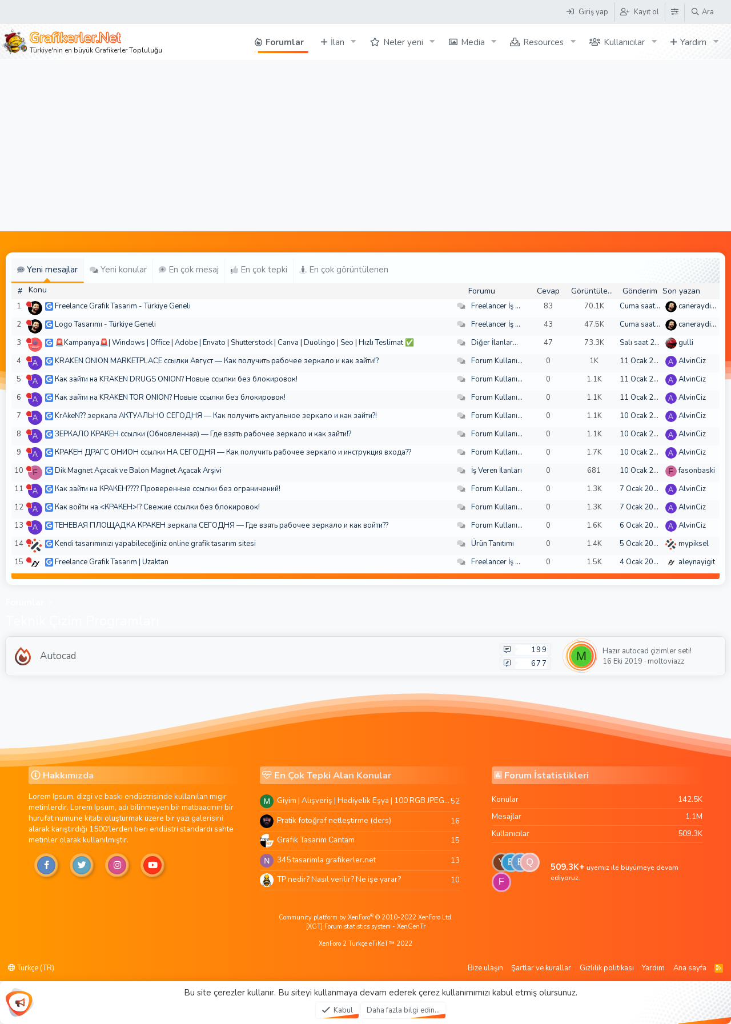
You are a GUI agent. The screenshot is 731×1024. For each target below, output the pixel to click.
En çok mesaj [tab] (189, 269)
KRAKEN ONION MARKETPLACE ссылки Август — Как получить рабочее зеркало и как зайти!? (217, 361)
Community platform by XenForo (366, 917)
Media (473, 42)
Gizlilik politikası (607, 968)
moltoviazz (666, 661)
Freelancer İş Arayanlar (509, 306)
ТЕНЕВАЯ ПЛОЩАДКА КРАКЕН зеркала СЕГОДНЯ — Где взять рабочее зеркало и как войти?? (221, 525)
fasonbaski (696, 470)
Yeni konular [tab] (118, 269)
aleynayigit (696, 562)
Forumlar (285, 42)
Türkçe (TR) (31, 968)
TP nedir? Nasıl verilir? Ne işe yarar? (339, 879)
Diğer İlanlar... (494, 343)
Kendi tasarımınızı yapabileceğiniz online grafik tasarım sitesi (155, 544)
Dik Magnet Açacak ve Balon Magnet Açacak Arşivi (138, 470)
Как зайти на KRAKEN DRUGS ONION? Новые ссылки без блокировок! (176, 379)
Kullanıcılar (624, 42)
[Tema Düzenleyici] (674, 12)
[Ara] (702, 12)
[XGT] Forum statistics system (365, 926)
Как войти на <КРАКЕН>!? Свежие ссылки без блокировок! (157, 507)
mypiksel (693, 544)
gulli (685, 343)
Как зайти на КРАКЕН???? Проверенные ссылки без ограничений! (167, 489)
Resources (543, 42)
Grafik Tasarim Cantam (316, 839)
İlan (337, 42)
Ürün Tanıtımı (492, 544)
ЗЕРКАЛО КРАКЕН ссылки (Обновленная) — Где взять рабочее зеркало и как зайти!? (203, 434)
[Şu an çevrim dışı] (29, 304)
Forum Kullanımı (498, 361)
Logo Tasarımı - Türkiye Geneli (105, 324)
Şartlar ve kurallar (541, 968)
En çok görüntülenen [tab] (343, 269)
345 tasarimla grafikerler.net (326, 859)
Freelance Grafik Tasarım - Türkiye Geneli (123, 306)
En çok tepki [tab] (259, 269)
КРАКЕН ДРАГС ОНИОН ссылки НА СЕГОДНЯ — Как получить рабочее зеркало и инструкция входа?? (233, 452)
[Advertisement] (365, 146)
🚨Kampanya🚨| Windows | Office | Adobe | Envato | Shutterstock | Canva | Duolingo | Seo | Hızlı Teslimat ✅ (234, 343)
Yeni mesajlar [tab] (47, 269)
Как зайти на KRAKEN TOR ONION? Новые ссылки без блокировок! (170, 397)
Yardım (693, 42)
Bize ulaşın (485, 968)
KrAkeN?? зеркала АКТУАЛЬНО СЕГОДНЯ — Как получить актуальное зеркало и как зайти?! (216, 416)
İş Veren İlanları (496, 470)
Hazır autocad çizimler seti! (647, 651)
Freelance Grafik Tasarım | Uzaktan (111, 562)
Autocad (58, 655)
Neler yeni (403, 42)
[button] (354, 42)
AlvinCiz (692, 361)
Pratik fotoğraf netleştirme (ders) (334, 820)
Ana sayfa (689, 968)
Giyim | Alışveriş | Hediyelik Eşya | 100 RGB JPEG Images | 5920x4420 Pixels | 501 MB (364, 800)
